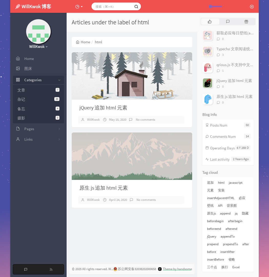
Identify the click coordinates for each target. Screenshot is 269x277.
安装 (221, 190)
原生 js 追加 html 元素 (103, 187)
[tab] (210, 21)
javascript (235, 182)
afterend (231, 229)
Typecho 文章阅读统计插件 (239, 48)
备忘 (38, 108)
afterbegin (235, 221)
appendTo (228, 236)
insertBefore (215, 259)
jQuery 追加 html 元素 (103, 107)
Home (83, 41)
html (221, 182)
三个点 (212, 267)
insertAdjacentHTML (220, 198)
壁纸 (210, 205)
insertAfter (227, 252)
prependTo (230, 244)
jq (236, 213)
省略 (231, 259)
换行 (224, 267)
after (245, 244)
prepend (213, 244)
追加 (210, 182)
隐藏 (245, 213)
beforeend (214, 229)
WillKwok (93, 119)
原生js (211, 213)
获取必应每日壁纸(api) (235, 32)
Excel (236, 267)
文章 (38, 90)
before (211, 252)
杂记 (38, 99)
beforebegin (215, 221)
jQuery (211, 236)
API (220, 205)
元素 (210, 190)
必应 (242, 198)
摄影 (38, 118)
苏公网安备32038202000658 (134, 269)
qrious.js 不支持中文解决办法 (240, 64)
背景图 (232, 205)
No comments (145, 119)
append (225, 213)
